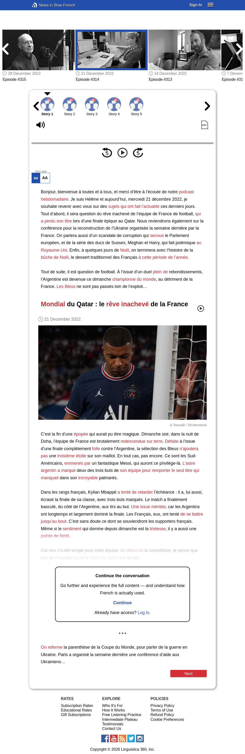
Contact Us (111, 729)
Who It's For (112, 706)
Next (188, 673)
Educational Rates (76, 710)
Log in (143, 612)
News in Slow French (41, 5)
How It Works (113, 710)
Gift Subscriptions (76, 715)
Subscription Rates (77, 706)
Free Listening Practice (121, 715)
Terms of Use (161, 710)
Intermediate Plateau (120, 719)
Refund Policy (162, 715)
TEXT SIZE (40, 171)
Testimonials (112, 724)
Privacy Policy (162, 706)
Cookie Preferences (167, 719)
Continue (122, 602)
